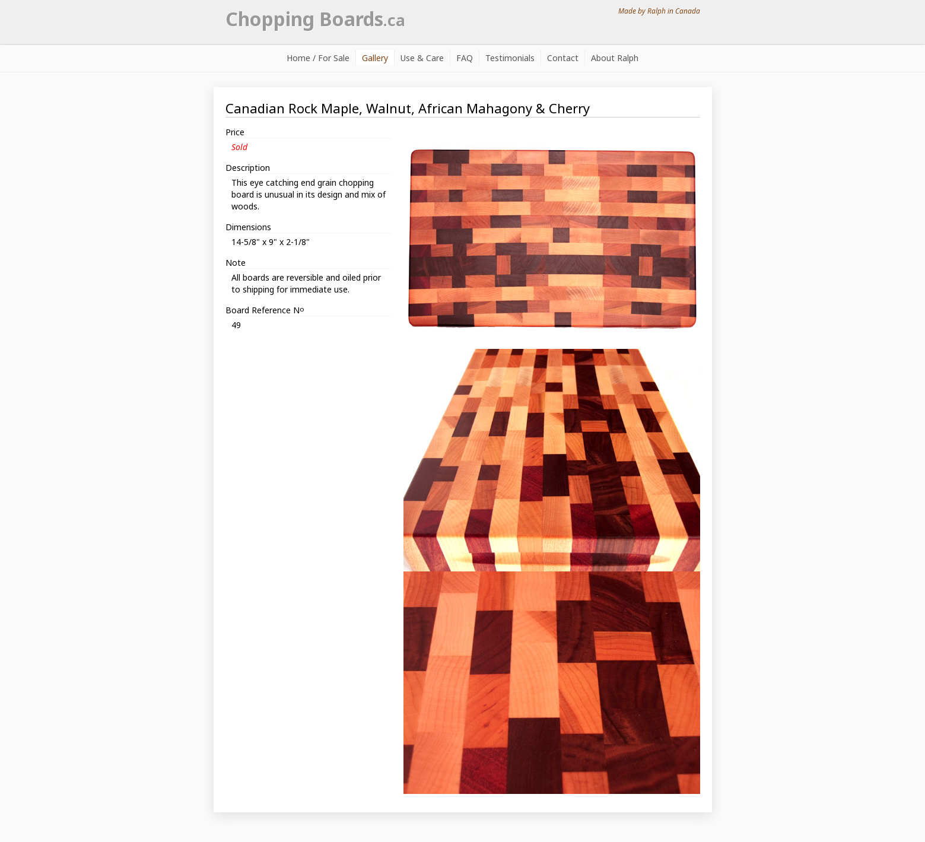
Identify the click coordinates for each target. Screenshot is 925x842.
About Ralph (614, 57)
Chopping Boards (315, 18)
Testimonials (510, 57)
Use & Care (422, 57)
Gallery (375, 57)
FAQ (464, 57)
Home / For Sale (318, 57)
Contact (562, 57)
